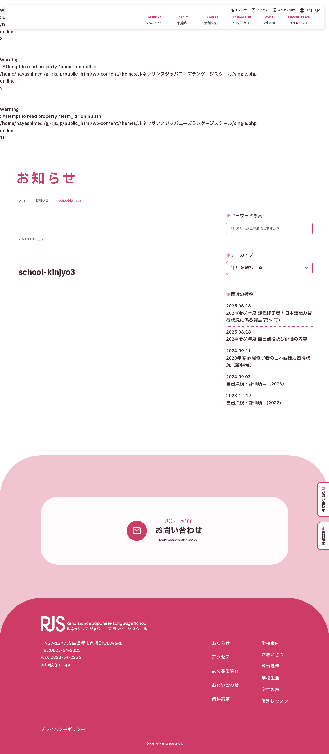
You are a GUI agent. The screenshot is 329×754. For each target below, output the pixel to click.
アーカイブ (239, 268)
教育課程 (270, 666)
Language (310, 10)
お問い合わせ (225, 685)
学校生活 (270, 678)
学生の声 (270, 689)
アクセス (260, 10)
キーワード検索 (244, 228)
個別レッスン (274, 701)
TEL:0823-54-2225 (61, 650)
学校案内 (270, 643)
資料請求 (221, 699)
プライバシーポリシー (63, 729)
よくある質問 (284, 10)
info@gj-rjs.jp (55, 664)
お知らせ (239, 10)
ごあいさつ (272, 655)
